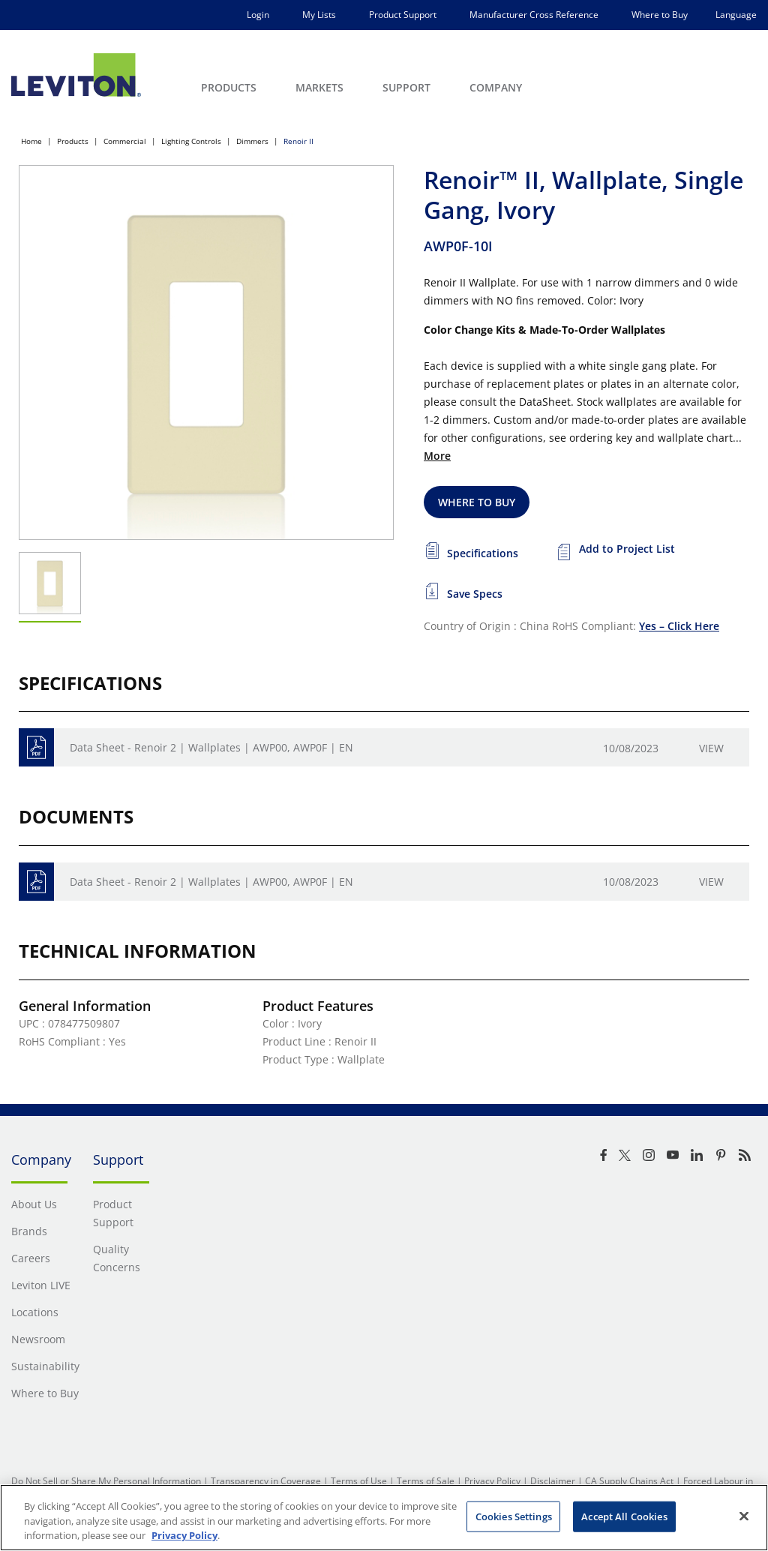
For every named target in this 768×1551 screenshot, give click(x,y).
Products (72, 141)
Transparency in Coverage (266, 1480)
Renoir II (299, 141)
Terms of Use (359, 1480)
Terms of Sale (425, 1480)
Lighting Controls (191, 141)
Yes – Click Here (679, 626)
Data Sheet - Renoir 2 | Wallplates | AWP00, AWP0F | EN (211, 747)
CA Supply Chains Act (629, 1480)
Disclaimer (552, 1480)
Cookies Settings (514, 1515)
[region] (384, 1517)
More (437, 455)
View (711, 748)
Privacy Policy (492, 1480)
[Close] (744, 1515)
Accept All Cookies (624, 1515)
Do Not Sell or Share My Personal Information (106, 1480)
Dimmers (252, 141)
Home (31, 141)
